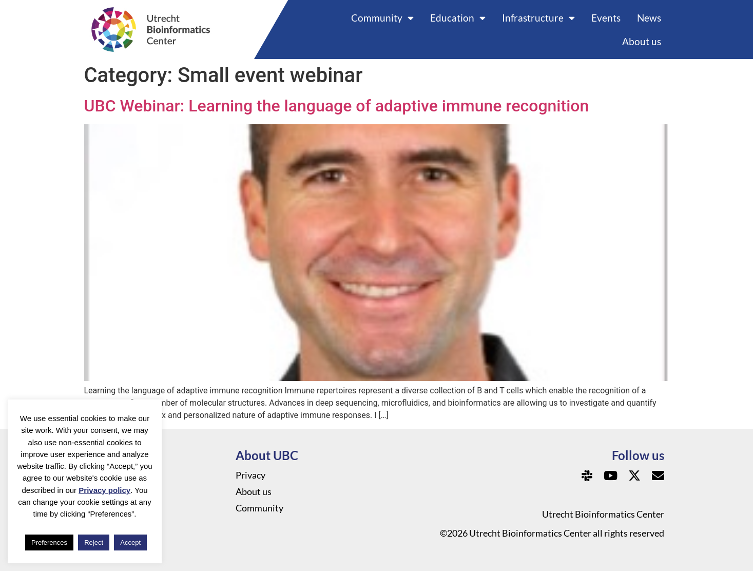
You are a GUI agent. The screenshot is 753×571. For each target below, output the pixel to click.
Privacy (250, 475)
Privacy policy (104, 490)
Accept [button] (130, 542)
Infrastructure (538, 18)
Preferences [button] (49, 542)
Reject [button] (93, 542)
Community (382, 18)
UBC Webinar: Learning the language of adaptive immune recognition (336, 106)
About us (641, 41)
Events (606, 18)
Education (458, 18)
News (649, 18)
